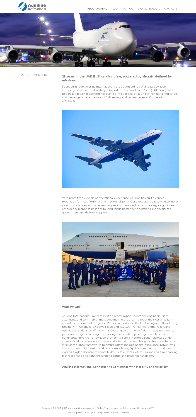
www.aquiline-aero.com (80, 408)
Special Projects (149, 8)
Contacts (170, 8)
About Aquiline (97, 8)
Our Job (128, 8)
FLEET (115, 8)
